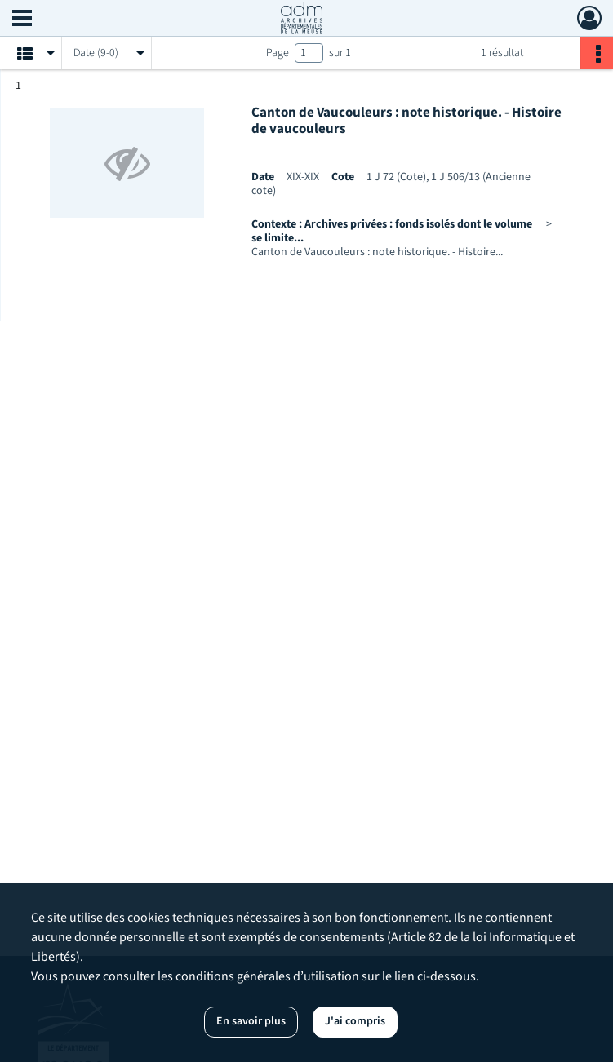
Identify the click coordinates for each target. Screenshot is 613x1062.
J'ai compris (355, 1021)
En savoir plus (251, 1021)
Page (277, 53)
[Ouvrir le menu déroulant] (22, 19)
